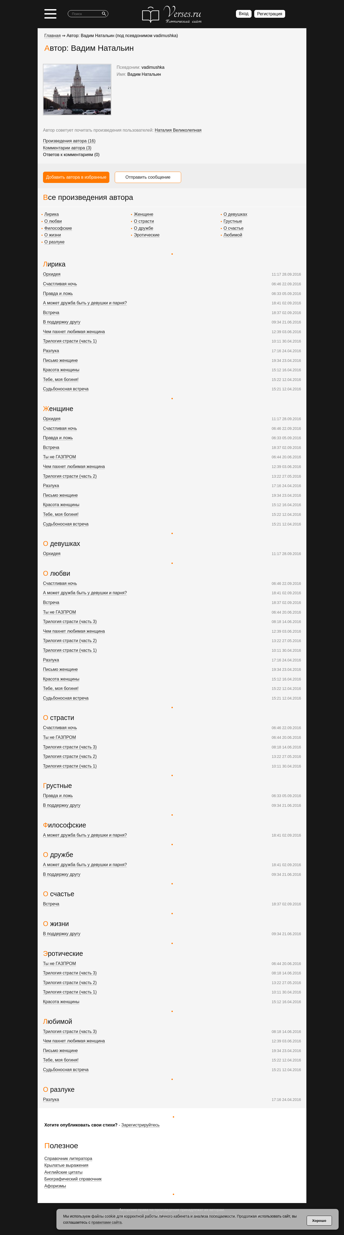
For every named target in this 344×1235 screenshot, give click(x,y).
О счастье (234, 228)
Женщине (143, 214)
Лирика (51, 214)
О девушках (235, 214)
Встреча (51, 312)
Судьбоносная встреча (65, 389)
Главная (52, 35)
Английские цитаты (63, 1172)
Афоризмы (55, 1186)
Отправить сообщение (148, 177)
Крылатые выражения (66, 1165)
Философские (58, 228)
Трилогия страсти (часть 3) (70, 621)
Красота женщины (61, 370)
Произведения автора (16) (69, 141)
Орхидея (51, 274)
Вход (244, 13)
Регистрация (269, 14)
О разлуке (54, 242)
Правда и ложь (58, 293)
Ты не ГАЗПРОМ (59, 457)
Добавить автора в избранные (76, 177)
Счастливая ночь (60, 284)
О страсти (144, 221)
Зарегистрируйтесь (140, 1125)
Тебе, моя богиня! (60, 379)
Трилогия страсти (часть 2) (70, 476)
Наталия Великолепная (178, 130)
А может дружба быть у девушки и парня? (85, 303)
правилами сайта (106, 1222)
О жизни (52, 235)
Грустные (233, 221)
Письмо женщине (60, 360)
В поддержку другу (61, 322)
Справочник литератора (68, 1158)
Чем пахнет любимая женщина (74, 331)
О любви (53, 221)
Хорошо (319, 1221)
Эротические (146, 235)
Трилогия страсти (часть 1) (70, 341)
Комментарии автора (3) (67, 148)
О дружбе (143, 228)
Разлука (51, 350)
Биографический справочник (73, 1179)
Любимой (233, 235)
